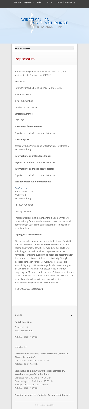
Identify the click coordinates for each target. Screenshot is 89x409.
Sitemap (17, 2)
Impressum (29, 2)
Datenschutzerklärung (66, 2)
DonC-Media (21, 188)
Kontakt (50, 2)
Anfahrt (40, 2)
